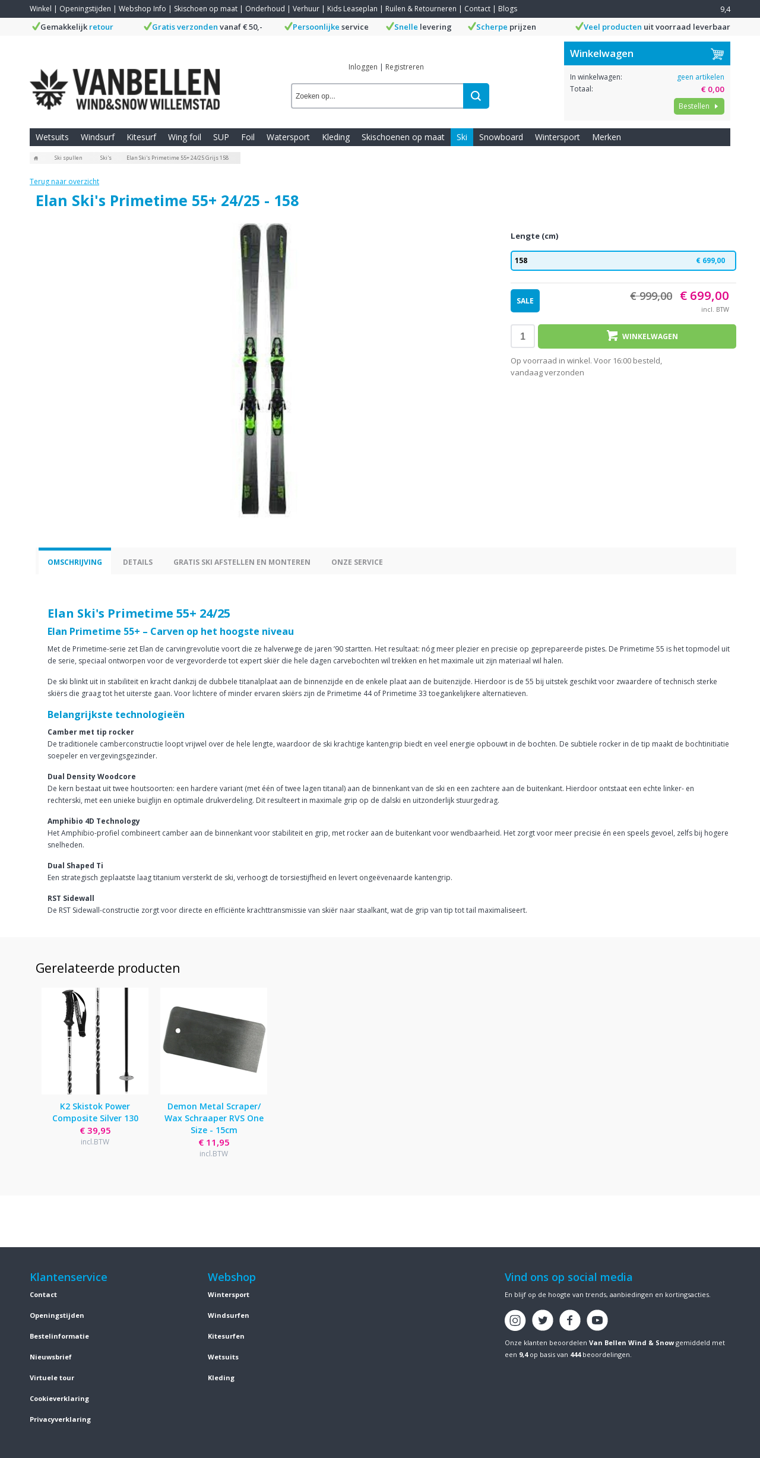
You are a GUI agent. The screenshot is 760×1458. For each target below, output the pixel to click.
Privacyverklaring (60, 1419)
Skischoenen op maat (403, 137)
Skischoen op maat (206, 9)
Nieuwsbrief (51, 1356)
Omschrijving (75, 562)
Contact (477, 9)
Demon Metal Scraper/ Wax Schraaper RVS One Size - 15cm (214, 1118)
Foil (248, 137)
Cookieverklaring (59, 1398)
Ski (462, 137)
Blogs (507, 9)
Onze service (357, 562)
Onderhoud (265, 9)
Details (138, 562)
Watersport (288, 137)
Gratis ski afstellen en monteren (242, 562)
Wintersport (557, 137)
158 (623, 261)
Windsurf (98, 137)
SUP (221, 137)
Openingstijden (85, 9)
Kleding (336, 137)
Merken (606, 137)
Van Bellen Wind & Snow (631, 1342)
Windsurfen (228, 1315)
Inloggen (363, 67)
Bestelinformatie (59, 1336)
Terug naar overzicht (64, 181)
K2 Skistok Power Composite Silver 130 (95, 1112)
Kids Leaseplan (352, 9)
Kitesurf (141, 137)
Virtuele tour (52, 1377)
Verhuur (306, 9)
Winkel (41, 9)
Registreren (404, 67)
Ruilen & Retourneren (421, 9)
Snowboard (501, 137)
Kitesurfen (226, 1336)
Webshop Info (142, 9)
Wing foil (184, 137)
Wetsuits (52, 137)
